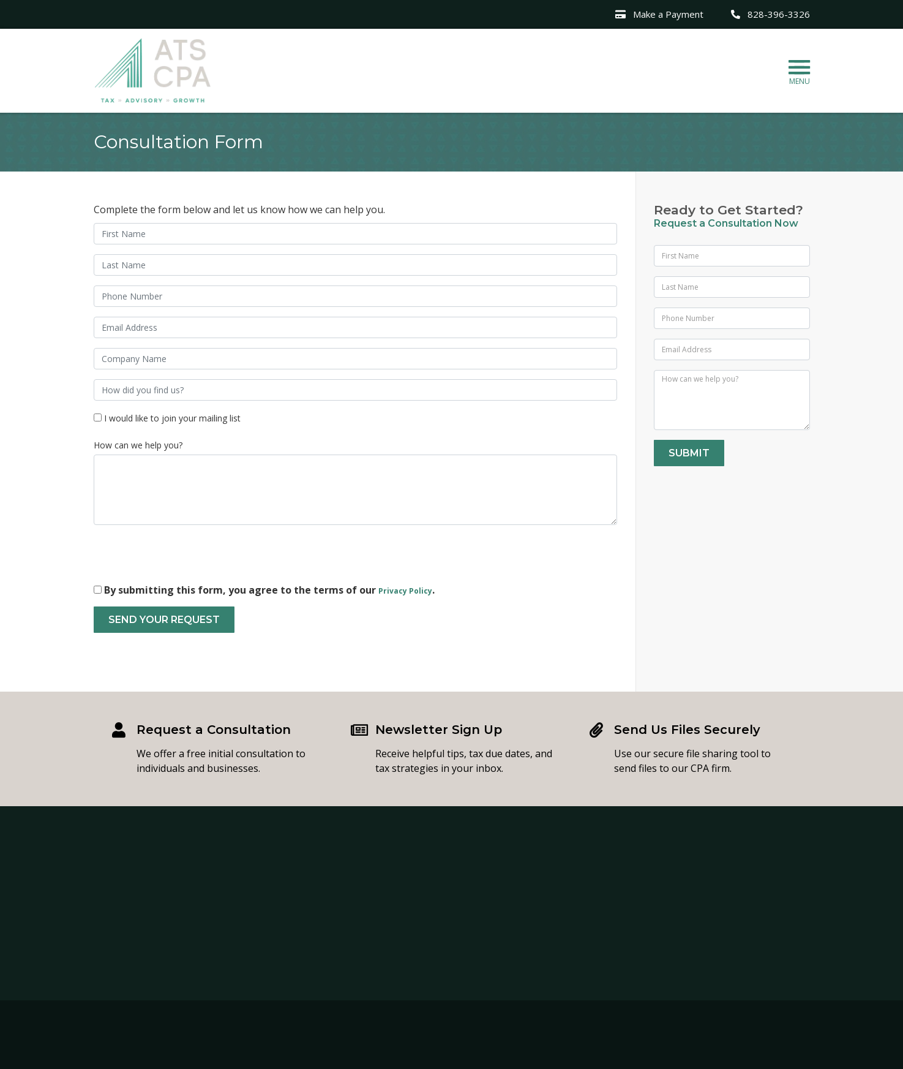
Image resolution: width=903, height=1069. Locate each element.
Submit (689, 453)
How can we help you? (138, 445)
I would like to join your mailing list (172, 418)
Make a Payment (659, 14)
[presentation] (187, 559)
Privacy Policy (405, 591)
